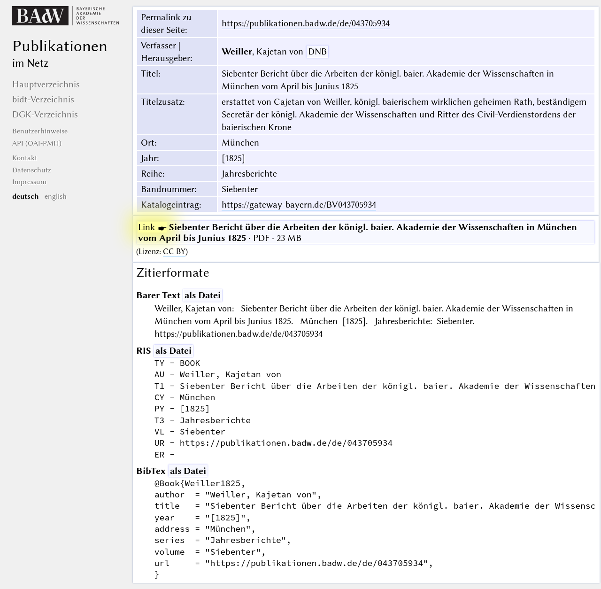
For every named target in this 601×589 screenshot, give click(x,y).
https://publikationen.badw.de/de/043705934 (306, 23)
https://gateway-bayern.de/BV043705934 (299, 204)
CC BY (174, 251)
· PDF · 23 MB (357, 232)
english (56, 196)
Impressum (29, 182)
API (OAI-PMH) (37, 143)
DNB (317, 51)
